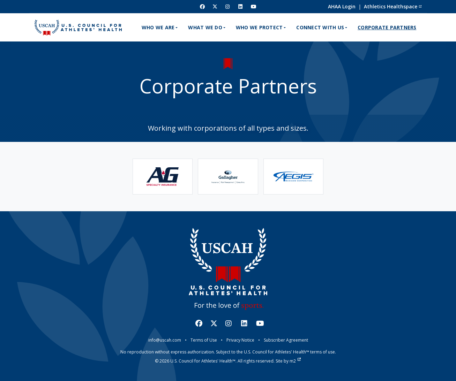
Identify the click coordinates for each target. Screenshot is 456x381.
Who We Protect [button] (259, 27)
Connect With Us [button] (320, 27)
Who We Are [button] (158, 27)
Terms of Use (203, 340)
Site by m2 (288, 361)
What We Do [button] (205, 27)
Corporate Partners (387, 27)
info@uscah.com (164, 340)
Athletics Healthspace (393, 6)
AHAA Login (342, 6)
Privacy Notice (240, 340)
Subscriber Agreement (286, 340)
